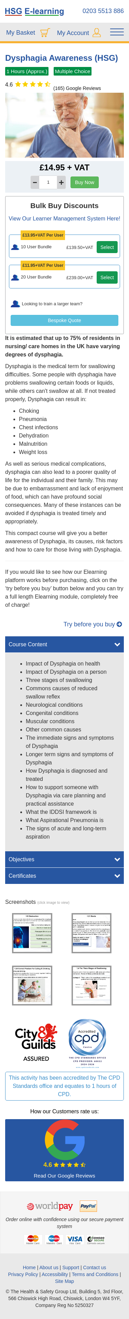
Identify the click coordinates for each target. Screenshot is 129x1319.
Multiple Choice (72, 71)
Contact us (94, 1267)
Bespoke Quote (64, 320)
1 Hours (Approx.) (27, 71)
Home (29, 1267)
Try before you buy (93, 624)
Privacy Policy (23, 1274)
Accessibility (55, 1274)
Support (70, 1267)
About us (49, 1267)
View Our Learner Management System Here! (64, 218)
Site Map (64, 1281)
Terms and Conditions (95, 1274)
